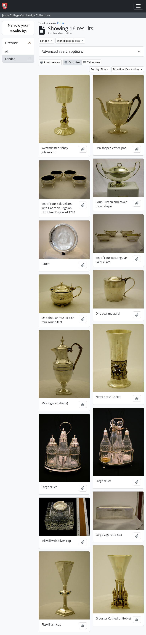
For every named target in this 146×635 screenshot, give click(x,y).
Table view (91, 62)
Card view (72, 62)
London (18, 59)
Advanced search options (62, 51)
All (6, 51)
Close (60, 23)
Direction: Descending (126, 69)
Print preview (50, 62)
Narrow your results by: (18, 28)
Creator (11, 42)
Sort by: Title (99, 69)
